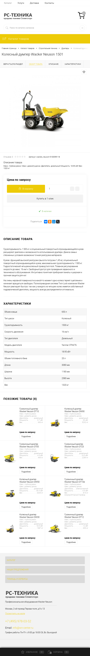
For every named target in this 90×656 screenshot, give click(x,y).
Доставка (34, 3)
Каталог (8, 3)
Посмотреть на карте (15, 613)
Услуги (21, 3)
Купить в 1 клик (45, 198)
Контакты (49, 3)
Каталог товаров (15, 38)
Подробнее (26, 436)
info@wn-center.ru (23, 627)
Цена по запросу (19, 179)
